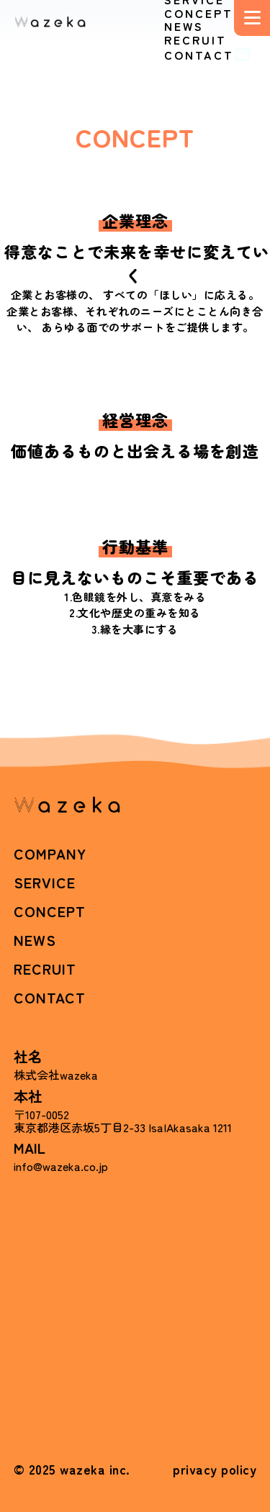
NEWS (184, 26)
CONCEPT (198, 13)
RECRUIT (195, 39)
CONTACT (210, 54)
